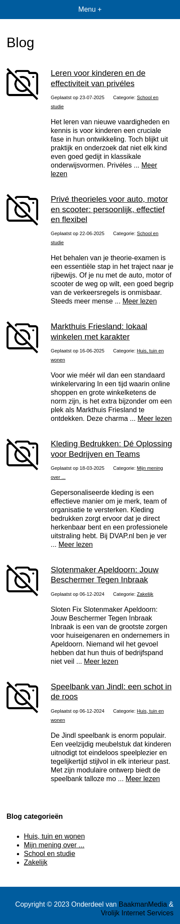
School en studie (49, 853)
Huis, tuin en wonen (54, 836)
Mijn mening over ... (54, 845)
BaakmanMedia (143, 904)
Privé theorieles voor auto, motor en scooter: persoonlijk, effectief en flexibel (109, 209)
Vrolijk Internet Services (137, 913)
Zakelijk (145, 594)
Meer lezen (139, 301)
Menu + (90, 9)
